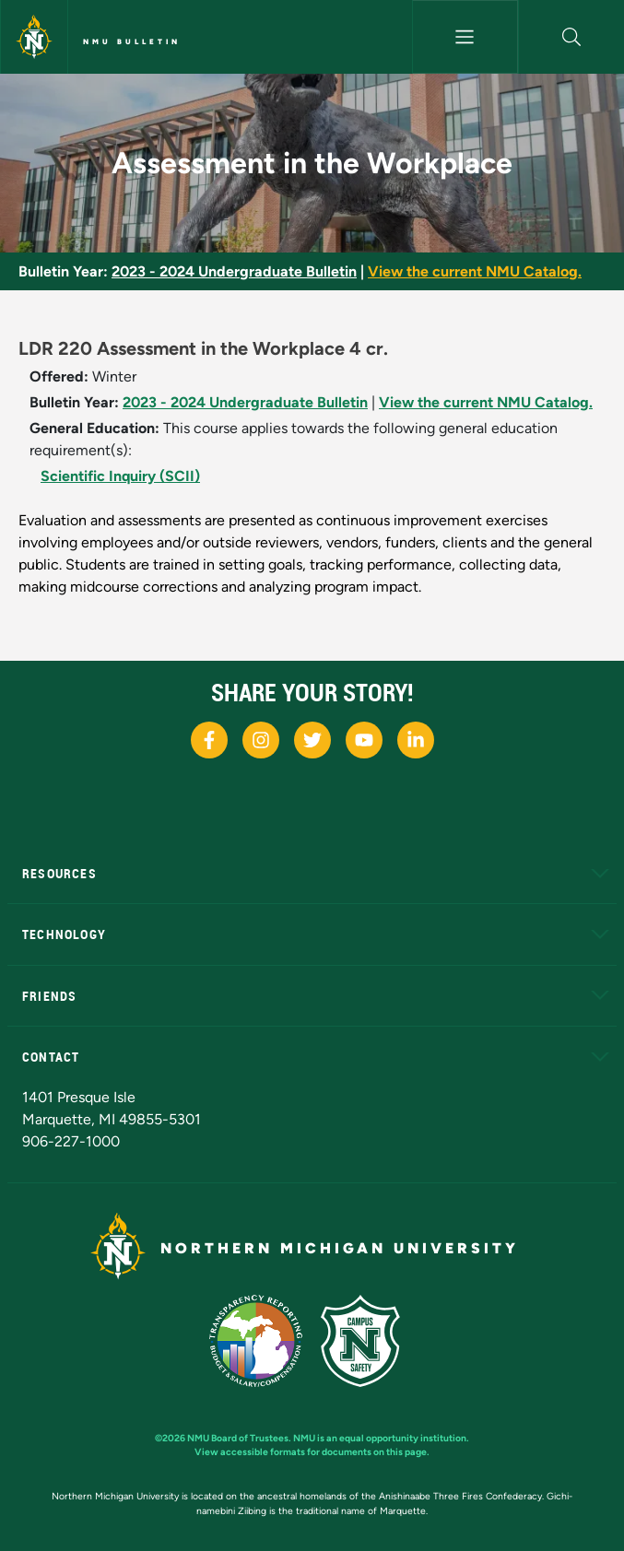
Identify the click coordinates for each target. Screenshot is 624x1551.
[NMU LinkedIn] (415, 740)
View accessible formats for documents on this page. (312, 1452)
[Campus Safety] (368, 1339)
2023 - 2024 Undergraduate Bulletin (234, 271)
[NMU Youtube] (364, 740)
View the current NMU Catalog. (475, 271)
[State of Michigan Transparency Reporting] (265, 1339)
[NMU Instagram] (260, 740)
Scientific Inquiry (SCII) (120, 476)
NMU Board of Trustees (237, 1438)
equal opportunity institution (402, 1438)
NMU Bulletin (132, 41)
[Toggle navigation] (465, 37)
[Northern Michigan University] (34, 37)
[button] (571, 37)
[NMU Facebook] (209, 740)
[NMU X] (312, 740)
